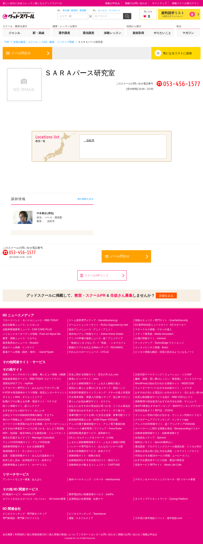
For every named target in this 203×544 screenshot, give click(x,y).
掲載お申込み (112, 3)
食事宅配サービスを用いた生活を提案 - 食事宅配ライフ (99, 415)
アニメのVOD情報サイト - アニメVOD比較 (26, 442)
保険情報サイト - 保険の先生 (85, 455)
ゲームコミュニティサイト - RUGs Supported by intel (98, 324)
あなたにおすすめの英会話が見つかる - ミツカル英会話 (99, 406)
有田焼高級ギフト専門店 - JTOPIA (154, 410)
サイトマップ (159, 3)
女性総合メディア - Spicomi (150, 437)
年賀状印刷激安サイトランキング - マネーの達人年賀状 (99, 392)
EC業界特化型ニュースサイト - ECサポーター (160, 324)
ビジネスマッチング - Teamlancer (87, 513)
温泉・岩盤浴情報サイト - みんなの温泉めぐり (28, 455)
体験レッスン (112, 33)
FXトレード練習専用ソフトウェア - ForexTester (95, 428)
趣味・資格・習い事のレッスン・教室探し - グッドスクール (168, 378)
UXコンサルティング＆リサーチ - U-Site (91, 437)
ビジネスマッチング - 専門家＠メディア (25, 513)
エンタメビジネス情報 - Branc (151, 347)
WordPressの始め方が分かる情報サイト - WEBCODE (164, 383)
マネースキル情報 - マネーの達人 (153, 329)
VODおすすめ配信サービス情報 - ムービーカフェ (162, 455)
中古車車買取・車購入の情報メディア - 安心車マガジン (99, 397)
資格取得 (138, 33)
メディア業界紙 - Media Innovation (154, 334)
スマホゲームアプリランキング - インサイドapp (161, 419)
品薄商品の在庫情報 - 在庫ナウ (86, 498)
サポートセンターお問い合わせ (98, 534)
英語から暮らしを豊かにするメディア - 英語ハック (97, 388)
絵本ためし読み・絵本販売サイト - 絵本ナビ (27, 460)
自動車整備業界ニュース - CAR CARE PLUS (27, 329)
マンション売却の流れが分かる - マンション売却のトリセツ (168, 415)
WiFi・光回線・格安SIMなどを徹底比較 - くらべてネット (34, 433)
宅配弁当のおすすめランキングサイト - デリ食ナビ (97, 410)
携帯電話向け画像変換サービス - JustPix (91, 494)
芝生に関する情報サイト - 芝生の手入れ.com (94, 374)
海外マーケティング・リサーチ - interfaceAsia (94, 479)
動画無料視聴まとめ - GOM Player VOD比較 (93, 419)
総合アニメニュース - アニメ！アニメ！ (91, 329)
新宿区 (74, 10)
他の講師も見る (85, 199)
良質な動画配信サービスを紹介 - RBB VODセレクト (164, 397)
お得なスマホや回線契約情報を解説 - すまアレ (28, 415)
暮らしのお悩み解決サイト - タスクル (90, 401)
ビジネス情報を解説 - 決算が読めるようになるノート (164, 352)
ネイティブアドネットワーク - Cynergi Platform (161, 498)
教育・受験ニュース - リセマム (20, 338)
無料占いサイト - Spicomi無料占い (154, 442)
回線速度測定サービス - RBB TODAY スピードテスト (32, 378)
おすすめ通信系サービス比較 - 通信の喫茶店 (159, 460)
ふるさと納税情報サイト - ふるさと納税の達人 (95, 383)
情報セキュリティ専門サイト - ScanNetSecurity (161, 320)
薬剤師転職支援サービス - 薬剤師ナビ (90, 433)
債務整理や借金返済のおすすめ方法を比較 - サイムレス (166, 401)
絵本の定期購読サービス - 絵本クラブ (90, 451)
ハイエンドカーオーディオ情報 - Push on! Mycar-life (32, 334)
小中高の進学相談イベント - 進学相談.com (158, 518)
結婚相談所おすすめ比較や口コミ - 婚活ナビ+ (94, 460)
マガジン (188, 33)
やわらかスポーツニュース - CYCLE (89, 352)
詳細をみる (166, 295)
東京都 (66, 10)
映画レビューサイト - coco (84, 378)
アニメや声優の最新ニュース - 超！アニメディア (96, 338)
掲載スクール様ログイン (185, 3)
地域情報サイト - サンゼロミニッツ (22, 451)
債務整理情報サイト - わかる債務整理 (24, 446)
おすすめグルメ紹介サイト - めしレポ (24, 410)
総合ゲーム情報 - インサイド (19, 347)
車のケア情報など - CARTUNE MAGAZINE (26, 419)
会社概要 (8, 534)
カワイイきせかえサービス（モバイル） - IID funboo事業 (34, 498)
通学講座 (64, 33)
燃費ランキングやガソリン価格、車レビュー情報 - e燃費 (34, 374)
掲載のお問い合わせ (136, 3)
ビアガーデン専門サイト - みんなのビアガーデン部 (31, 388)
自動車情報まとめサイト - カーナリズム (25, 464)
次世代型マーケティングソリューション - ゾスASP (163, 374)
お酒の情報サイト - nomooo (150, 338)
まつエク (102, 10)
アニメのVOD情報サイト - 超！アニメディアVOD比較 (165, 424)
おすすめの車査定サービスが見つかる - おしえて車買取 (33, 428)
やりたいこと (162, 33)
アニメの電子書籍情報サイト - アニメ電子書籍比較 (97, 424)
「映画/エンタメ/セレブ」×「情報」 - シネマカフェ (97, 342)
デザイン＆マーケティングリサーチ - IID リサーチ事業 (165, 479)
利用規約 (20, 534)
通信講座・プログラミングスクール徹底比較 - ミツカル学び (168, 446)
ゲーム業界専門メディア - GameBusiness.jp (93, 320)
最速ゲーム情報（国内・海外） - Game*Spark (28, 352)
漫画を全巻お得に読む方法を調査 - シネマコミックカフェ (167, 451)
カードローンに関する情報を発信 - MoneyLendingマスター (167, 428)
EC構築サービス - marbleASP (19, 494)
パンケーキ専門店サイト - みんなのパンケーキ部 (96, 446)
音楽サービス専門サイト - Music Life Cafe (158, 464)
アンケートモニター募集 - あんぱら (22, 479)
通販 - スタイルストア (81, 518)
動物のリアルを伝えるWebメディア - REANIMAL (96, 347)
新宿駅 (83, 10)
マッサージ (114, 10)
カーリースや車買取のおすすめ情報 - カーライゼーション (35, 424)
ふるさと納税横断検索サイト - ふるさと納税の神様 (97, 442)
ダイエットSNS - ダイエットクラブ (22, 397)
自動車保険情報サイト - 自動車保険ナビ (157, 433)
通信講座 (88, 33)
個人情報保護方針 (37, 534)
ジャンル (14, 33)
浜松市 (89, 140)
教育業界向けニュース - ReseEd (20, 342)
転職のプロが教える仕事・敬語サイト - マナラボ (30, 401)
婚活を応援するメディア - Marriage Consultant (28, 437)
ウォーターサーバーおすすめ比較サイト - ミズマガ (163, 388)
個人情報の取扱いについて (64, 534)
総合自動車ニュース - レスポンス (21, 324)
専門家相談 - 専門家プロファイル (21, 518)
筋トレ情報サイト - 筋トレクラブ (21, 406)
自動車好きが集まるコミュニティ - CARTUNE (94, 464)
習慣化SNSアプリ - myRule (18, 383)
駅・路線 (38, 33)
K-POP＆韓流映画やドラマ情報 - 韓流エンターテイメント (35, 392)
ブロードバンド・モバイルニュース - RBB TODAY (31, 320)
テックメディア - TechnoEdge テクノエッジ (159, 342)
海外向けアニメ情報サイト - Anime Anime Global (96, 334)
